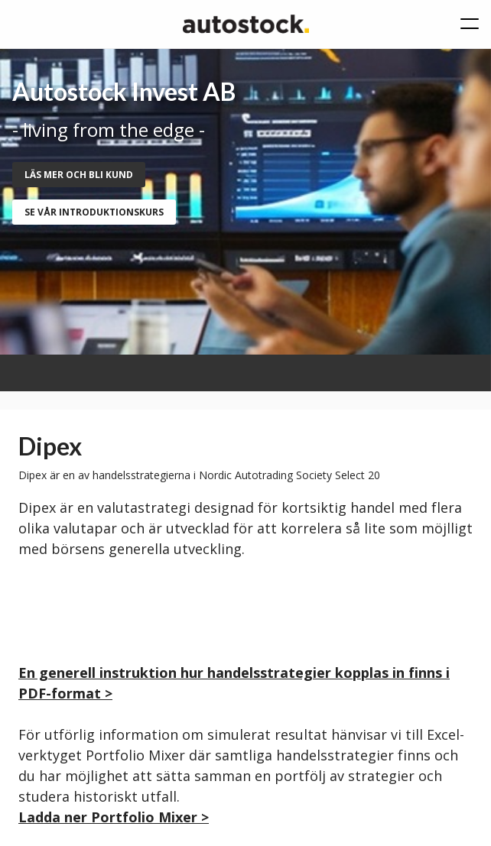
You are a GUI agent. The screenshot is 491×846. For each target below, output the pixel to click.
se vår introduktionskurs (94, 212)
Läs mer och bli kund (78, 174)
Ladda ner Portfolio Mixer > (113, 817)
